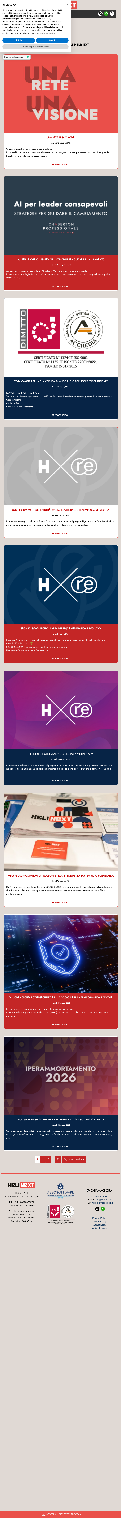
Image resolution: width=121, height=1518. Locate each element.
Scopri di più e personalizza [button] (35, 46)
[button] (67, 4)
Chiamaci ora (101, 1190)
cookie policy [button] (45, 19)
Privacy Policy (99, 1218)
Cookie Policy (99, 1221)
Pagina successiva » (74, 1159)
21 (58, 1159)
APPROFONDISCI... (61, 164)
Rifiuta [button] (18, 40)
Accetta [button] (52, 40)
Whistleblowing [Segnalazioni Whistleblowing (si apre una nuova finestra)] (99, 1228)
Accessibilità (99, 1224)
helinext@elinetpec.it (102, 1203)
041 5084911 (101, 1196)
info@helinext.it (103, 1199)
